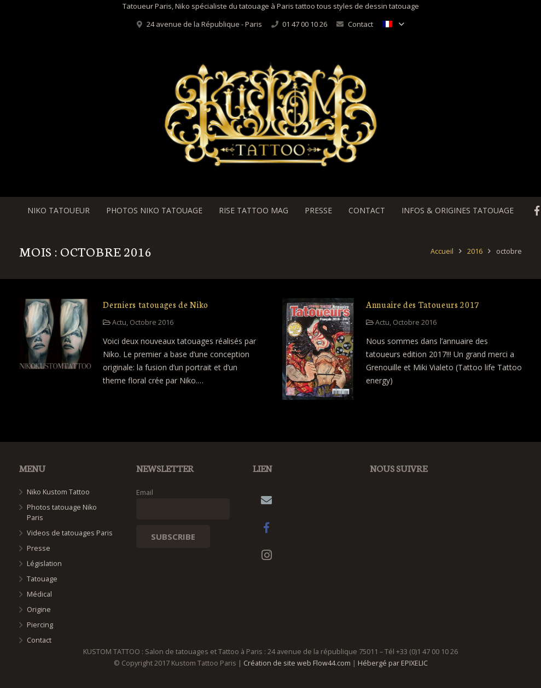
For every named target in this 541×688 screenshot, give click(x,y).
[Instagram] (266, 555)
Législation (44, 563)
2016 (474, 251)
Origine (39, 609)
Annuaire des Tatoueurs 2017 (422, 304)
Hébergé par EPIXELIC (393, 663)
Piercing (40, 624)
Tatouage (42, 579)
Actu (119, 322)
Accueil (442, 251)
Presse (38, 548)
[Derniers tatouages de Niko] (55, 334)
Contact (360, 24)
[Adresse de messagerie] (266, 500)
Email (144, 492)
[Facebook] (266, 527)
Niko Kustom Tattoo (58, 492)
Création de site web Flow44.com (297, 663)
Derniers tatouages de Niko (155, 304)
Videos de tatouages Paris (70, 533)
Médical (39, 594)
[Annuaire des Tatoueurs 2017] (318, 349)
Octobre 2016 (151, 322)
